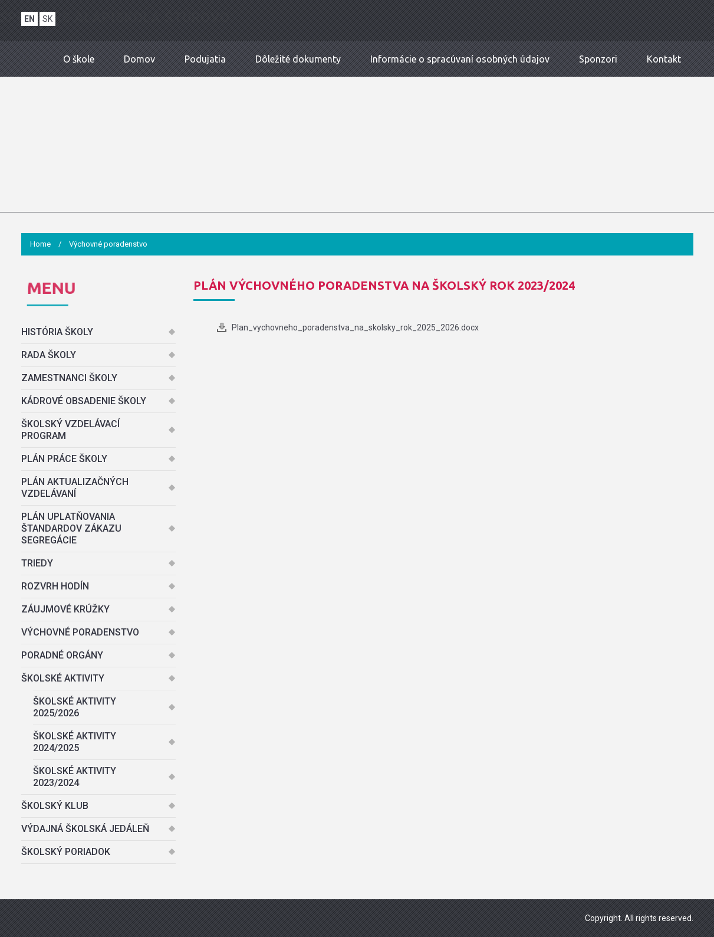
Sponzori (598, 59)
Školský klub (54, 805)
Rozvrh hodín (55, 586)
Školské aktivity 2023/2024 (74, 776)
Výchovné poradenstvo (80, 632)
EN (29, 19)
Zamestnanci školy (69, 378)
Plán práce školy (64, 458)
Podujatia (205, 59)
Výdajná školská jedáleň (85, 828)
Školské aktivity (62, 678)
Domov (139, 59)
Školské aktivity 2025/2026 (74, 707)
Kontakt (664, 59)
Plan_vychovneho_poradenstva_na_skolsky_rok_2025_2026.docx (355, 327)
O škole (78, 59)
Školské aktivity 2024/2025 (74, 741)
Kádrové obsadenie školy (83, 401)
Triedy (37, 563)
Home (40, 244)
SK (47, 19)
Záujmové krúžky (65, 609)
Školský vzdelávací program (70, 429)
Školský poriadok (65, 851)
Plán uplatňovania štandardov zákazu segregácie (71, 528)
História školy (57, 332)
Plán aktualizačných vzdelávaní (75, 487)
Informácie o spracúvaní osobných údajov (460, 59)
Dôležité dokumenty (298, 59)
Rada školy (48, 355)
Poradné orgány (62, 655)
